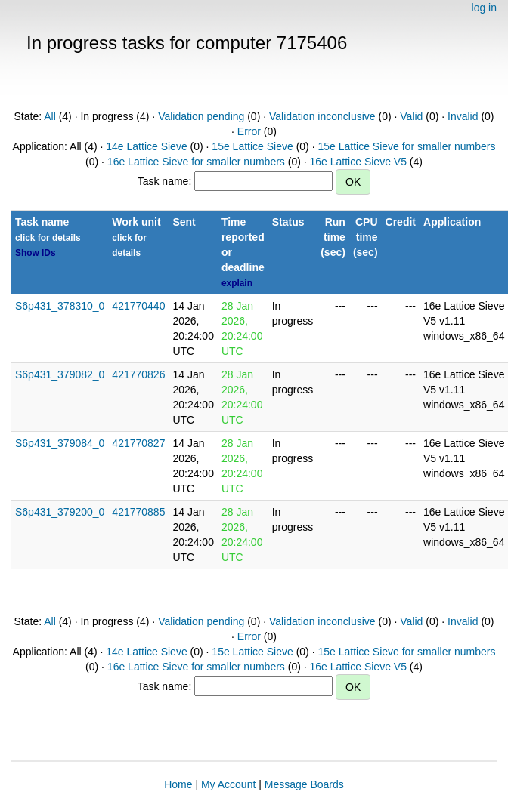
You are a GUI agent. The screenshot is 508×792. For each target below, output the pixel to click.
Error (249, 131)
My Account (228, 784)
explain (236, 283)
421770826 (138, 374)
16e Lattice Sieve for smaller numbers (196, 162)
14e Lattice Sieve (146, 146)
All (50, 116)
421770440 (138, 306)
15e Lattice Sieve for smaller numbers (406, 146)
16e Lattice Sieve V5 (358, 162)
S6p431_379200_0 (59, 512)
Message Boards (304, 784)
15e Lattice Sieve (252, 146)
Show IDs (35, 253)
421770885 (138, 512)
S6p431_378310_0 (59, 306)
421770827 (138, 443)
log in (484, 8)
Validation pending (201, 116)
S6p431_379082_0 (59, 374)
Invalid (463, 116)
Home (178, 784)
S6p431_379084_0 (59, 443)
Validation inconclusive (322, 116)
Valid (411, 116)
